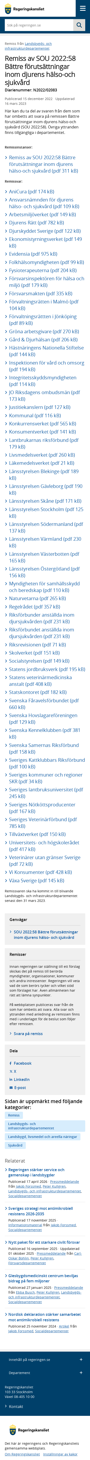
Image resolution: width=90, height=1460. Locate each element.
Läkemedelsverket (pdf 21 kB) (41, 463)
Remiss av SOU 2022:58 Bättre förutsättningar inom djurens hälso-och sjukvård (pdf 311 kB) (43, 164)
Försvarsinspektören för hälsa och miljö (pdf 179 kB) (46, 281)
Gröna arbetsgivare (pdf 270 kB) (44, 331)
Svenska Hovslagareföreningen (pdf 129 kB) (43, 718)
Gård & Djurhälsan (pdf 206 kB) (43, 339)
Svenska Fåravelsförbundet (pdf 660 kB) (44, 703)
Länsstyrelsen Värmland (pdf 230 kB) (45, 542)
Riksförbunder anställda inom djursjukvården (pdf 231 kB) (41, 618)
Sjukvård (15, 1145)
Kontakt (16, 1406)
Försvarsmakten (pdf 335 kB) (40, 293)
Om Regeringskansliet (22, 1454)
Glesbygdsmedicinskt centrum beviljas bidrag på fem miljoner (43, 1278)
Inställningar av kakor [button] (60, 1454)
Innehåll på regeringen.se (46, 1359)
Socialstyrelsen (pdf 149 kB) (39, 661)
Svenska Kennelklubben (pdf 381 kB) (44, 733)
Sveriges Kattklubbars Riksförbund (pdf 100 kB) (47, 763)
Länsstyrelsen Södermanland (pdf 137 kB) (46, 527)
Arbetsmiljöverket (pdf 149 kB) (42, 214)
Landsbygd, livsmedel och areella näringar (42, 1136)
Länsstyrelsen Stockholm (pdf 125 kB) (46, 512)
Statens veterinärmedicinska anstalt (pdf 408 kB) (40, 680)
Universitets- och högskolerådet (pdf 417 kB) (44, 845)
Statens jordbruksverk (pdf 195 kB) (47, 669)
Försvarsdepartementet (27, 1263)
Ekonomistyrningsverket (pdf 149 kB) (45, 242)
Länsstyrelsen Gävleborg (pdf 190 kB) (45, 489)
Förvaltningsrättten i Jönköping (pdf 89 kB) (43, 319)
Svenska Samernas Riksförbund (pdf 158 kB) (44, 748)
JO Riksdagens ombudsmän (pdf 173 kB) (44, 395)
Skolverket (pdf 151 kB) (34, 653)
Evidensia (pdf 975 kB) (33, 254)
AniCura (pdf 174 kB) (31, 191)
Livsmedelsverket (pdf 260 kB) (42, 455)
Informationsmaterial (25, 1225)
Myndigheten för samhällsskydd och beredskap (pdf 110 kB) (44, 586)
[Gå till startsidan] (24, 8)
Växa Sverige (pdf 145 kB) (36, 880)
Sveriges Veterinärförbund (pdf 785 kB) (43, 822)
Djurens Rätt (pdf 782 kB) (36, 222)
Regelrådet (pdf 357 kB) (34, 606)
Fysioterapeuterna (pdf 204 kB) (43, 270)
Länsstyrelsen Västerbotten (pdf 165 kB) (44, 557)
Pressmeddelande (64, 1181)
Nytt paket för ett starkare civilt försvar (44, 1242)
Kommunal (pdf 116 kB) (35, 415)
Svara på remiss (28, 1033)
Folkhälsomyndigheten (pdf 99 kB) (46, 262)
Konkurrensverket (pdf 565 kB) (42, 423)
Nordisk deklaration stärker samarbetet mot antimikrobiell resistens (44, 1317)
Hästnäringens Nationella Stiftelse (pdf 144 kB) (46, 351)
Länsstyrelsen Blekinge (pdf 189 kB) (44, 474)
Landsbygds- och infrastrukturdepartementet (28, 46)
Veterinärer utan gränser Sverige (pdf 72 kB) (44, 860)
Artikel (64, 1326)
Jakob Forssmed (28, 1186)
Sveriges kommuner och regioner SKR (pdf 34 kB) (46, 778)
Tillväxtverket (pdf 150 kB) (37, 834)
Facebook (23, 1063)
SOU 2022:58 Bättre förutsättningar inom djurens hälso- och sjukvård (46, 934)
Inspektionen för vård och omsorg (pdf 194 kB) (46, 366)
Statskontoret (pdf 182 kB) (38, 692)
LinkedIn (22, 1079)
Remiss (14, 1115)
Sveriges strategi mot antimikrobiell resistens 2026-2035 (40, 1211)
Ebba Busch (25, 1292)
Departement (46, 1372)
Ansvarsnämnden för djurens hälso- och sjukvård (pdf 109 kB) (44, 203)
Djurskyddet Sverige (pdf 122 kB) (45, 231)
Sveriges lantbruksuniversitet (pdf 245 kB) (46, 792)
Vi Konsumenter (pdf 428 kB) (40, 872)
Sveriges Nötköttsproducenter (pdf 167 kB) (42, 808)
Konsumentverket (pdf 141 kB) (42, 431)
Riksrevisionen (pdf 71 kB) (37, 644)
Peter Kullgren (54, 1186)
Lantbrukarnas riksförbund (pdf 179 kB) (44, 443)
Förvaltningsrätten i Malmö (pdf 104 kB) (44, 305)
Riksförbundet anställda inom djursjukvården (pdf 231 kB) (41, 633)
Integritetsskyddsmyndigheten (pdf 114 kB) (42, 380)
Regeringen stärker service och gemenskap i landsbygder (36, 1172)
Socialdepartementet (25, 1196)
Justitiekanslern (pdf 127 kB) (39, 407)
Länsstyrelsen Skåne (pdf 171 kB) (45, 501)
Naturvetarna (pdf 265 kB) (37, 598)
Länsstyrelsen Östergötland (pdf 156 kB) (44, 572)
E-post (20, 1087)
